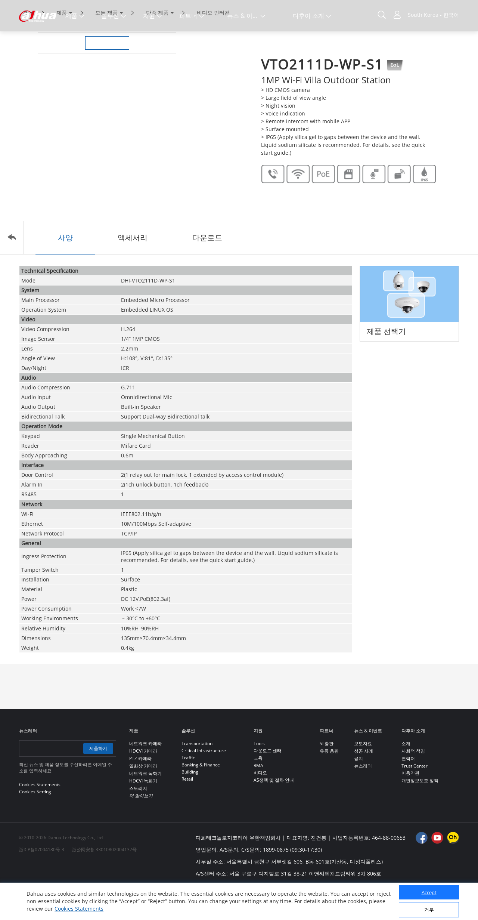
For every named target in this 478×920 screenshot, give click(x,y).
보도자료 (363, 775)
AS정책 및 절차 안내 (274, 811)
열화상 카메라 (143, 797)
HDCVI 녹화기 (143, 812)
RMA (258, 797)
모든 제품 (106, 43)
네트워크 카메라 (145, 775)
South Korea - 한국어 (433, 14)
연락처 (408, 790)
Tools (259, 775)
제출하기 (98, 780)
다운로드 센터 (268, 782)
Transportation (196, 775)
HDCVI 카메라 (143, 782)
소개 (405, 775)
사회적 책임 (413, 782)
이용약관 (410, 804)
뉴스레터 (363, 797)
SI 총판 (326, 775)
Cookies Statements (79, 908)
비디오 (260, 804)
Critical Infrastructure (203, 782)
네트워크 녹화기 (145, 805)
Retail (187, 810)
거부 (429, 909)
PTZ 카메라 (140, 790)
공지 (358, 790)
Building (189, 803)
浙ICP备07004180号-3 (41, 881)
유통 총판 (329, 782)
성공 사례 (363, 782)
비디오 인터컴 (213, 43)
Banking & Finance (200, 796)
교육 (258, 789)
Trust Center (414, 797)
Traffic (188, 789)
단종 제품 (157, 43)
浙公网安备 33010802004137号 (104, 881)
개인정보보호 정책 (419, 812)
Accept (429, 892)
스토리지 (138, 819)
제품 (61, 43)
